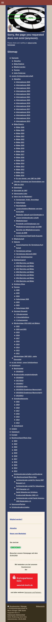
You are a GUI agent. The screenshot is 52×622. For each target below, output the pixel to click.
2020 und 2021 (21, 329)
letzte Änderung (19, 73)
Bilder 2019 (20, 148)
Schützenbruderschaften (20, 507)
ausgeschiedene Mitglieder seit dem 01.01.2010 (29, 210)
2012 (18, 353)
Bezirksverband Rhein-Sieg (21, 438)
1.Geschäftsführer (22, 317)
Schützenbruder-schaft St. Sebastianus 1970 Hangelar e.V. (30, 487)
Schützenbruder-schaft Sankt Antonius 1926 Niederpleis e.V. (30, 499)
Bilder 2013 (20, 166)
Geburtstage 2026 (22, 299)
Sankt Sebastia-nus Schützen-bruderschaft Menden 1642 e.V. (27, 493)
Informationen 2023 (23, 91)
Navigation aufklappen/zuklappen (26, 2)
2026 (18, 290)
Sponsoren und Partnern (32, 592)
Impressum (12, 615)
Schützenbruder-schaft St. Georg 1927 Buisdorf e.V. (30, 481)
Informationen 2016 (23, 112)
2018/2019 (19, 371)
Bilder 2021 (20, 142)
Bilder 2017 (20, 154)
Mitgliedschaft (19, 239)
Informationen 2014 (23, 118)
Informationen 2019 (23, 103)
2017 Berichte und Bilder (25, 269)
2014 (18, 347)
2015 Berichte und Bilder (25, 275)
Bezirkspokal (18, 368)
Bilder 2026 (20, 127)
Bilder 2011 (20, 172)
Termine (17, 70)
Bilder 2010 (20, 175)
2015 (18, 344)
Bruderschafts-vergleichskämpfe (26, 374)
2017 (18, 338)
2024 (18, 296)
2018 (18, 335)
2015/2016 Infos (21, 386)
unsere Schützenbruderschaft (22, 76)
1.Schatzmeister (22, 320)
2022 (18, 326)
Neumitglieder (21, 206)
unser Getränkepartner (24, 257)
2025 (18, 293)
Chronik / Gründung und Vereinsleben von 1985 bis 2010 (29, 183)
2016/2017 (19, 383)
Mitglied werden (19, 67)
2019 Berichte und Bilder (25, 263)
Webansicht (40, 606)
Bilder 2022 (20, 139)
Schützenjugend (20, 260)
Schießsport (16, 365)
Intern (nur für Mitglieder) (23, 196)
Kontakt (14, 435)
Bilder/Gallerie (19, 64)
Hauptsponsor (26, 567)
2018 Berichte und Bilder (25, 266)
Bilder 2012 (20, 169)
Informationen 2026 (23, 82)
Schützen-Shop (19, 284)
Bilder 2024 (20, 133)
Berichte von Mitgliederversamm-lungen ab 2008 (28, 231)
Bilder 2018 (20, 151)
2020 (15, 450)
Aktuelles (17, 61)
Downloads (18, 187)
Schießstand (18, 426)
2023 (18, 305)
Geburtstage (20, 203)
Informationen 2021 (23, 97)
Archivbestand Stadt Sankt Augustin (29, 236)
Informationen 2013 (23, 121)
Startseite (15, 58)
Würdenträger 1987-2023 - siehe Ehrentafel (25, 358)
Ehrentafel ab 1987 (20, 190)
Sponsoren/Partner (18, 504)
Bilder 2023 (20, 136)
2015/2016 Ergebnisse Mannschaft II (29, 393)
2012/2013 (19, 396)
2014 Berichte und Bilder (25, 278)
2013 (18, 350)
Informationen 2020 (23, 100)
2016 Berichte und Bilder (25, 272)
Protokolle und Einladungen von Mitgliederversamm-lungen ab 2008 (28, 225)
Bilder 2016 (20, 157)
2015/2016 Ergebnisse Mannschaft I (29, 389)
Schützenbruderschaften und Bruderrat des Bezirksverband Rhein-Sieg (28, 475)
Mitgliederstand (21, 221)
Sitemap (24, 606)
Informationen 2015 (23, 115)
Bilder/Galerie (19, 124)
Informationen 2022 (23, 94)
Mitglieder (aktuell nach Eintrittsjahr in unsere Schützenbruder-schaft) (30, 216)
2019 (18, 332)
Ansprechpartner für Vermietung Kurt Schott (29, 246)
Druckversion (14, 606)
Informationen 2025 (23, 85)
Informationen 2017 (23, 109)
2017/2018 (19, 380)
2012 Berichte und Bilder (25, 281)
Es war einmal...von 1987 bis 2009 (28, 178)
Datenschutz (20, 615)
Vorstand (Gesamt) (20, 311)
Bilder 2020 (20, 145)
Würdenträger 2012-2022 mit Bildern (27, 323)
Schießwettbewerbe (21, 399)
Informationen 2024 (23, 88)
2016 (18, 341)
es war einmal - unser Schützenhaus (25, 362)
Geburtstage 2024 (22, 308)
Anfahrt (14, 429)
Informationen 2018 (23, 106)
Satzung (17, 242)
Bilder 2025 (20, 130)
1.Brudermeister (22, 314)
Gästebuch (16, 432)
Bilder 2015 (20, 160)
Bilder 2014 (20, 163)
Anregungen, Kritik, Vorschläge (27, 200)
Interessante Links (20, 193)
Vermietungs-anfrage (23, 251)
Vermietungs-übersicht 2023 (26, 254)
